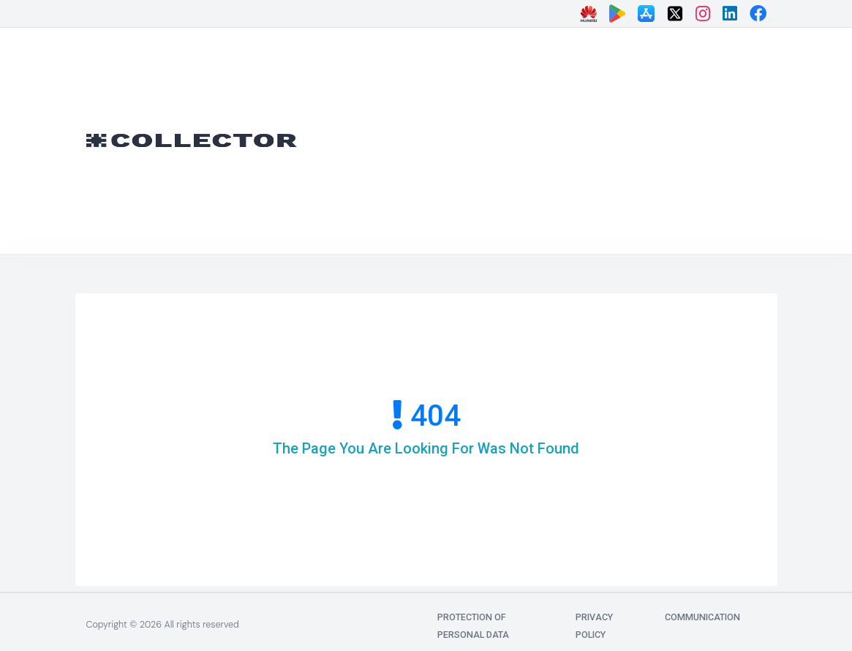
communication (702, 617)
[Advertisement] (585, 137)
